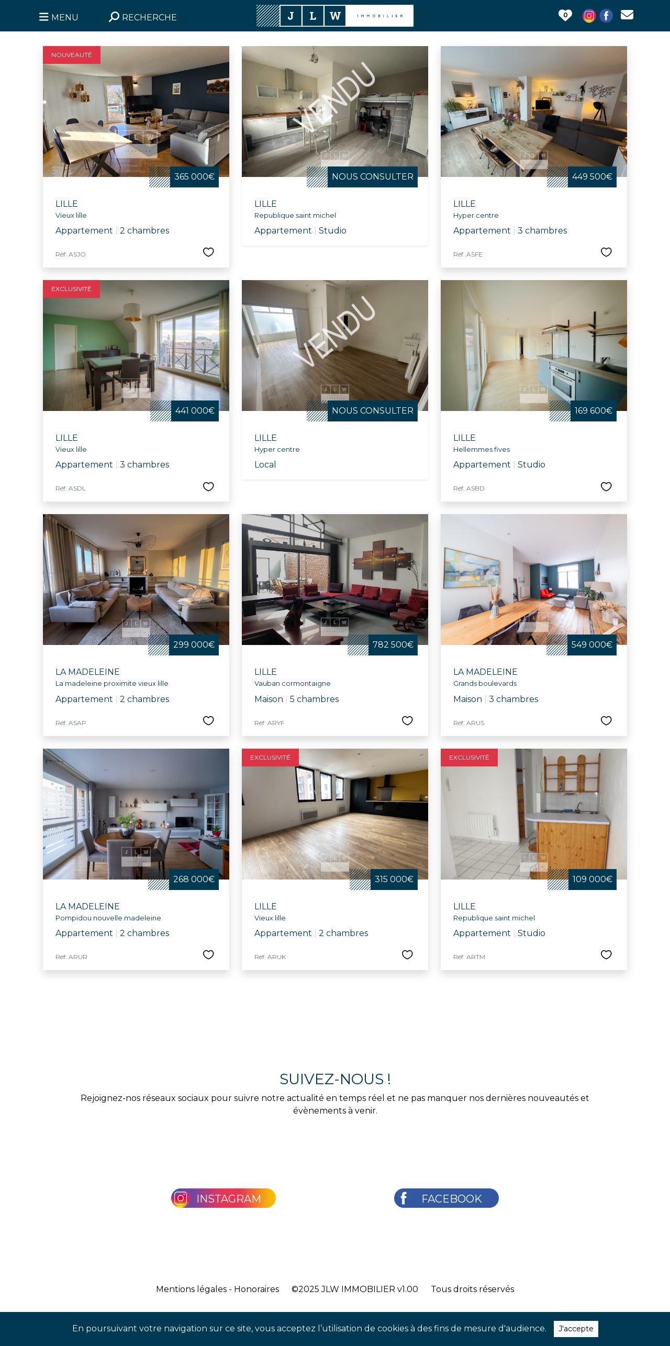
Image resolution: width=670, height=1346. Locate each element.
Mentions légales (191, 1289)
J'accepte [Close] (576, 1331)
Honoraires (256, 1289)
